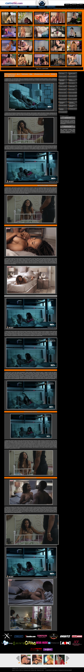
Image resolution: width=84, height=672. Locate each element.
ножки (11, 378)
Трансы (81, 4)
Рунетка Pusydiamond (55, 65)
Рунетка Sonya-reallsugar (39, 23)
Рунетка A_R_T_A (54, 37)
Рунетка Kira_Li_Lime (71, 23)
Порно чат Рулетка (51, 6)
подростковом (26, 188)
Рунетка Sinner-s (37, 65)
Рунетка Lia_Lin (37, 37)
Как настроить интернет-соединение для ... (67, 126)
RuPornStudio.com (5, 6)
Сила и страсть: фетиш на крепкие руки (68, 117)
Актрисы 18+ (36, 668)
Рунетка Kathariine (5, 51)
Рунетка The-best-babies (23, 23)
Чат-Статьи (21, 668)
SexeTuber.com (41, 6)
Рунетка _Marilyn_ (70, 51)
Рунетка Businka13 (5, 65)
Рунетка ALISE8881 (54, 23)
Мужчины (74, 4)
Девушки (67, 4)
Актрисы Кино (25, 668)
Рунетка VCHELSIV (38, 51)
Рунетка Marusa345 (22, 65)
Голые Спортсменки (42, 668)
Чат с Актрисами (49, 8)
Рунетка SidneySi (70, 37)
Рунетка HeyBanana (22, 37)
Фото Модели (31, 668)
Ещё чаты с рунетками (42, 68)
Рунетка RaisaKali (5, 37)
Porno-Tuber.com (23, 6)
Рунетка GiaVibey (5, 23)
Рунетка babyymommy (22, 51)
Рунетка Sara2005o (71, 65)
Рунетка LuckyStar (54, 51)
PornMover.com (14, 6)
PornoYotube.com (33, 6)
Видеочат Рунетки (42, 8)
